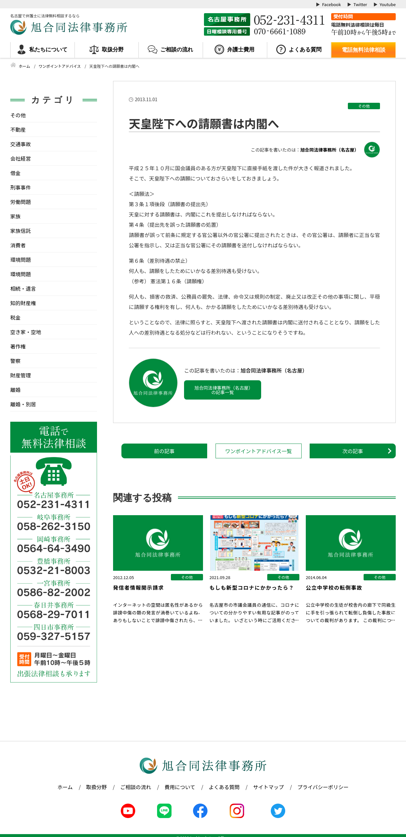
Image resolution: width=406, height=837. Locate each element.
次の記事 (352, 451)
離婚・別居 (23, 404)
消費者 (18, 245)
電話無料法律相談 (363, 50)
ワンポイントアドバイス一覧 (258, 451)
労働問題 (20, 202)
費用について (179, 787)
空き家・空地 (25, 332)
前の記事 (164, 451)
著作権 (18, 346)
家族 (15, 216)
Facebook (331, 4)
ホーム (65, 787)
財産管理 (20, 375)
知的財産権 (23, 303)
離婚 (15, 389)
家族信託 (20, 230)
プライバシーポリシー (323, 787)
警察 (15, 361)
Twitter (360, 4)
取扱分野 (113, 50)
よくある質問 (305, 50)
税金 (15, 317)
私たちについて (48, 50)
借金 (15, 173)
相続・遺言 (23, 288)
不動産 (18, 129)
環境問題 (20, 259)
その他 (364, 106)
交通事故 (20, 144)
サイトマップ (268, 787)
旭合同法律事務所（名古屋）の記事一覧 (223, 389)
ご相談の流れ (176, 50)
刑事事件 (20, 187)
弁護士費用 (240, 50)
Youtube (388, 4)
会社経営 (20, 158)
